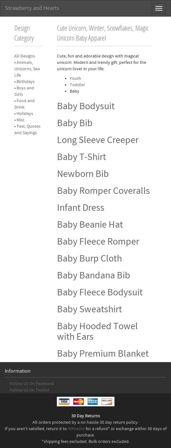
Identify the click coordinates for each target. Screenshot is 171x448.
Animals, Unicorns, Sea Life (27, 69)
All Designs (24, 56)
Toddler (77, 85)
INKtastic (76, 429)
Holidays (25, 114)
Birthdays (26, 82)
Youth (75, 78)
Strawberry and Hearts (32, 8)
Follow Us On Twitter (29, 390)
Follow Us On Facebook (32, 384)
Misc (21, 120)
